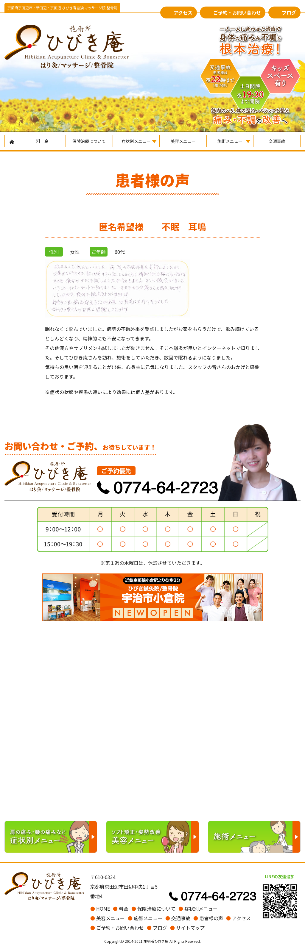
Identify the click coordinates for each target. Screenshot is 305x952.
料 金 (42, 141)
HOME (100, 908)
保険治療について (89, 141)
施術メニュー (229, 141)
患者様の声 (208, 918)
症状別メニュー (136, 141)
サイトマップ (187, 927)
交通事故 (277, 141)
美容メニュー (183, 141)
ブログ (289, 12)
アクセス (183, 12)
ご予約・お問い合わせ (237, 12)
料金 (120, 908)
